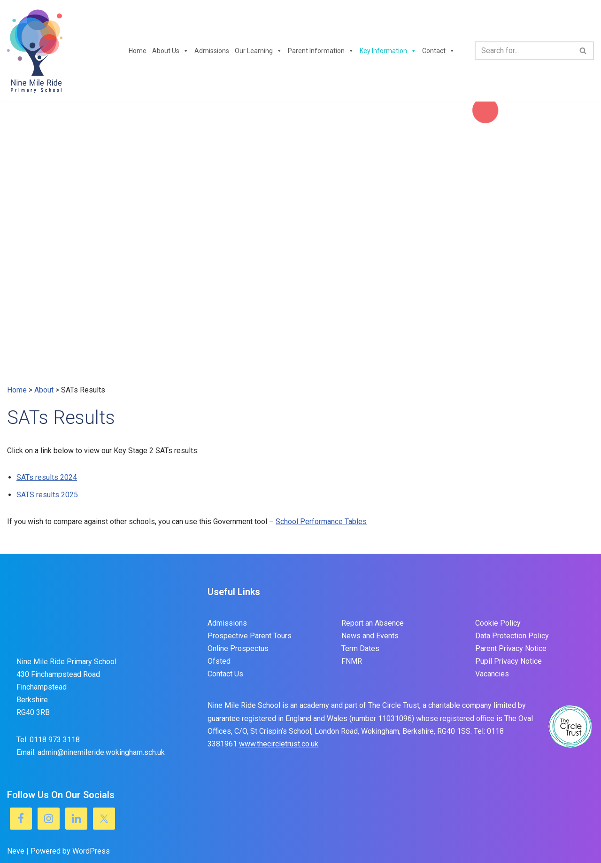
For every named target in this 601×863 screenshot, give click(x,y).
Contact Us (225, 673)
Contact (438, 51)
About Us (170, 51)
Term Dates (360, 648)
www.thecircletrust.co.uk (278, 743)
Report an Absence (372, 623)
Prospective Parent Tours (250, 635)
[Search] (524, 50)
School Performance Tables (321, 521)
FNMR (351, 661)
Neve (15, 851)
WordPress (91, 851)
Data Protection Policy (512, 635)
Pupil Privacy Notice (508, 661)
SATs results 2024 (46, 477)
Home (137, 51)
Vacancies (492, 673)
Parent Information (321, 51)
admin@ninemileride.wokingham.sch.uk (101, 752)
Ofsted (219, 661)
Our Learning (258, 51)
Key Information (388, 51)
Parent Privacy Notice (511, 648)
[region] (300, 243)
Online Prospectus (238, 648)
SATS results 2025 (47, 494)
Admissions (211, 51)
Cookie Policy (498, 623)
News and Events (370, 635)
